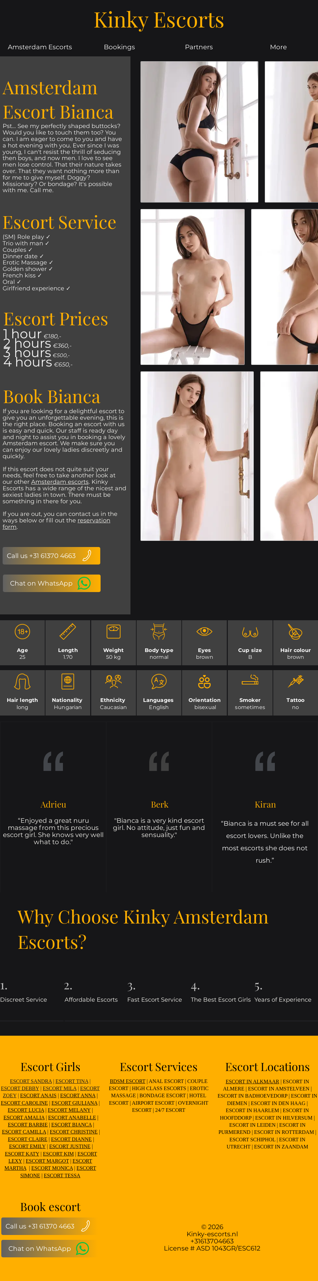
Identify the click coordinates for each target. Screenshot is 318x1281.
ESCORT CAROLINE (24, 1103)
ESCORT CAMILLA (24, 1132)
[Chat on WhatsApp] (52, 583)
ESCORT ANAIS (38, 1095)
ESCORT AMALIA (24, 1117)
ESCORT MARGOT (47, 1161)
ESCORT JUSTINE (70, 1146)
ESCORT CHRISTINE (74, 1132)
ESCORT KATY (22, 1154)
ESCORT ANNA (77, 1095)
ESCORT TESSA (62, 1175)
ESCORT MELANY (69, 1110)
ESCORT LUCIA (26, 1110)
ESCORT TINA (71, 1081)
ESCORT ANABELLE (72, 1117)
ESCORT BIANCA (71, 1124)
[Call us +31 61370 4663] (51, 556)
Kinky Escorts (159, 19)
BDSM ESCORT (127, 1081)
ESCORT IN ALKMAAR (252, 1081)
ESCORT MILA (60, 1088)
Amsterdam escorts (60, 481)
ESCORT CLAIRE (27, 1139)
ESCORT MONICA (52, 1168)
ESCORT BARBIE (28, 1124)
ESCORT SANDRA (31, 1081)
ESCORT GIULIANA (74, 1103)
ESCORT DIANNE (71, 1139)
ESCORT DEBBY (20, 1088)
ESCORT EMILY (27, 1146)
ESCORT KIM (58, 1154)
